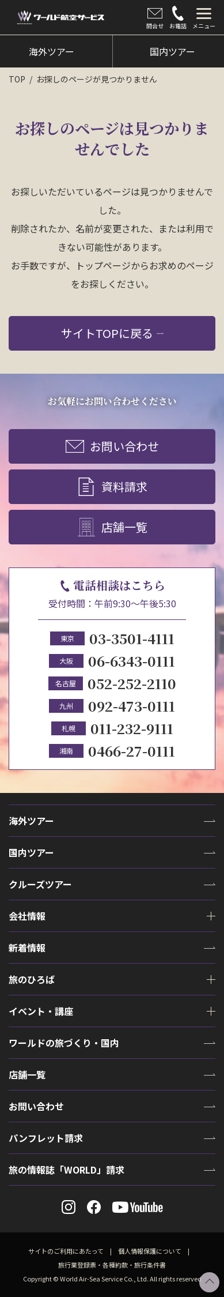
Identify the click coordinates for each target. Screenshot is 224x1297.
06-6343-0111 (131, 661)
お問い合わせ (112, 447)
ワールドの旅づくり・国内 (64, 1043)
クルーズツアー (40, 884)
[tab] (203, 17)
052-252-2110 (132, 683)
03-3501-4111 (131, 638)
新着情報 (27, 947)
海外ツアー (31, 821)
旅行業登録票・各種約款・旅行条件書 (112, 1264)
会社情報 (27, 916)
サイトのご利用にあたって (66, 1250)
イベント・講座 (41, 1011)
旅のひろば (32, 979)
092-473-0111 (131, 706)
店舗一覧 (112, 527)
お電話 (178, 18)
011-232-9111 (131, 728)
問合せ (155, 18)
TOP (17, 79)
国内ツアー (31, 852)
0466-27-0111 (131, 750)
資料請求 (112, 487)
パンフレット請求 (46, 1138)
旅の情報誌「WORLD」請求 (66, 1169)
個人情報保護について (149, 1250)
